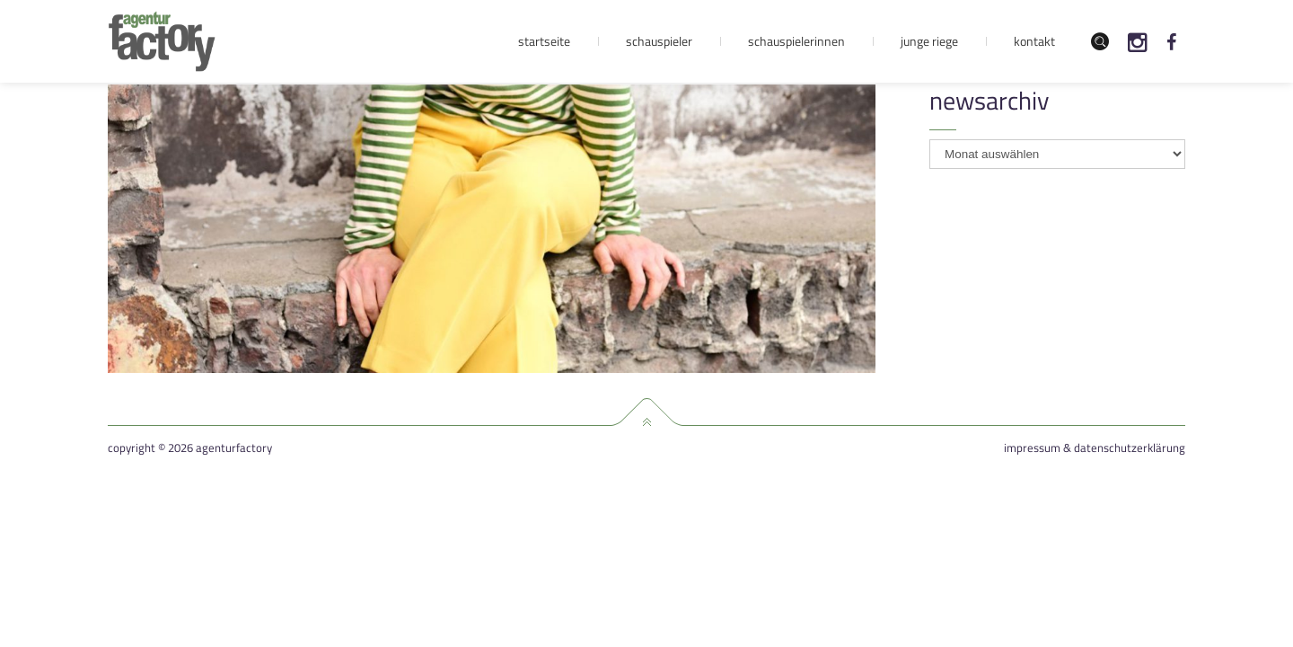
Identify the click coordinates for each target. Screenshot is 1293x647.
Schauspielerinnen (796, 40)
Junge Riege (929, 40)
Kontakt (1034, 40)
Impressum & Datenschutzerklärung (1094, 447)
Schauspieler (659, 40)
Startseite (544, 40)
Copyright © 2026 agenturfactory (190, 447)
